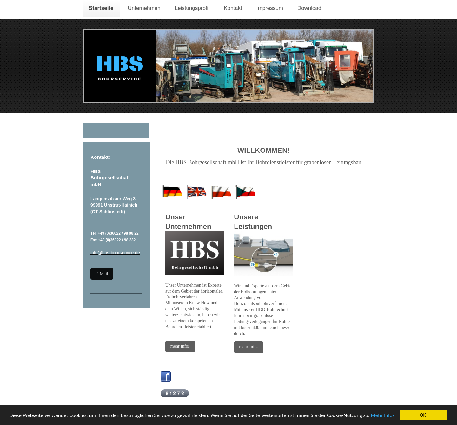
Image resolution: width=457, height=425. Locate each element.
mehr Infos (180, 346)
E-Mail (102, 273)
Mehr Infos (382, 415)
